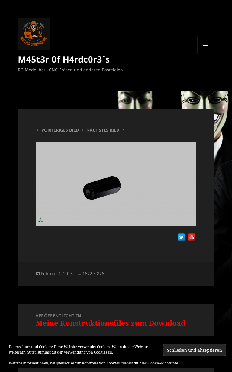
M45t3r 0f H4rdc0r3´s (64, 59)
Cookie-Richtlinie (163, 363)
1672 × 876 (93, 273)
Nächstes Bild (102, 130)
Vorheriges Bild (60, 130)
